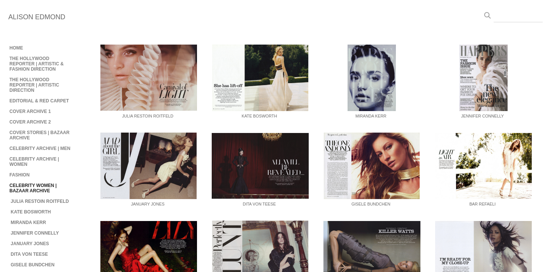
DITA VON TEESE (29, 254)
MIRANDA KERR (28, 222)
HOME (16, 48)
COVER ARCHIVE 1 (30, 111)
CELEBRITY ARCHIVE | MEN (39, 148)
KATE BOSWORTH (31, 212)
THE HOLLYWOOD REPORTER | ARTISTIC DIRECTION (34, 85)
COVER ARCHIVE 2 (30, 122)
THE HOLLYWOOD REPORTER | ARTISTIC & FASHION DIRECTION (36, 64)
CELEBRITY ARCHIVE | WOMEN (34, 161)
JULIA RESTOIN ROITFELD (40, 201)
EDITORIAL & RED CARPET (39, 101)
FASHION (19, 175)
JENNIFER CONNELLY (35, 233)
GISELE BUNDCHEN (32, 264)
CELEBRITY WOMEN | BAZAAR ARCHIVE (33, 188)
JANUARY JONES (30, 243)
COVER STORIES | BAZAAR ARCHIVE (39, 135)
